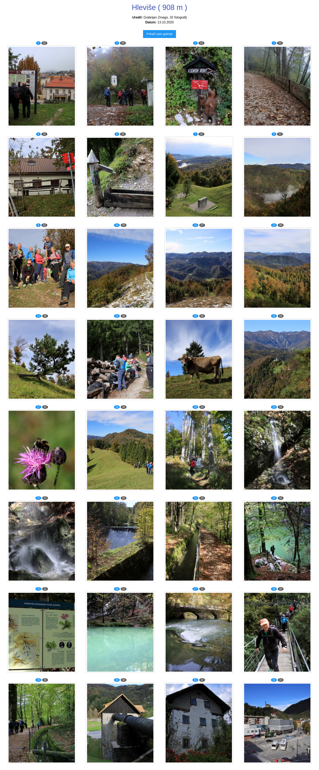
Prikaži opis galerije (159, 34)
